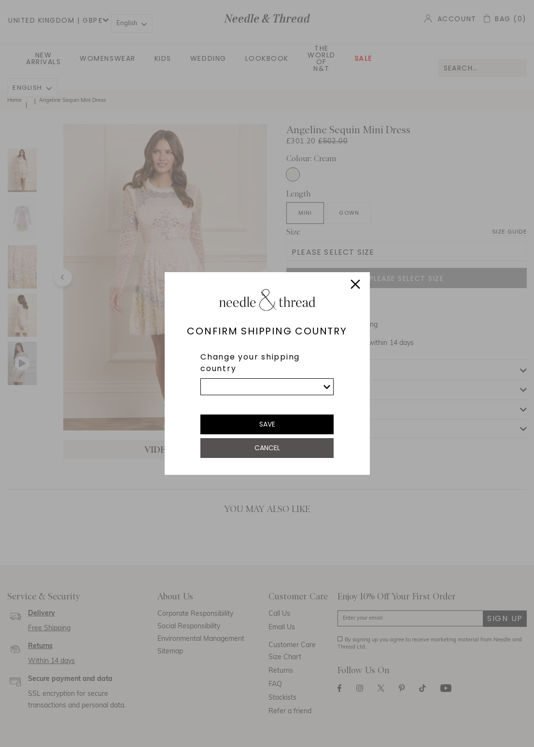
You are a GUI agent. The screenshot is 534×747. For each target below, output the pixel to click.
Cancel (267, 448)
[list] (267, 386)
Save (267, 424)
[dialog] (267, 373)
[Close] (355, 286)
